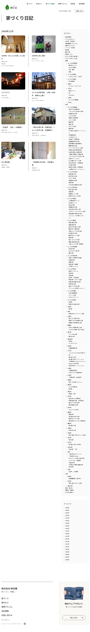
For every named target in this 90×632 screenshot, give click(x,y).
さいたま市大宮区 (72, 172)
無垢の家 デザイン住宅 (75, 279)
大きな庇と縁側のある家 (75, 185)
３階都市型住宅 (73, 370)
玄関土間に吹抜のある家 (75, 213)
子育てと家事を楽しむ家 (75, 327)
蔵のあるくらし (73, 65)
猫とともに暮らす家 (74, 318)
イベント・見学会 (70, 48)
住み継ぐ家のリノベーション (76, 359)
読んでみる (73, 618)
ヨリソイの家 (72, 295)
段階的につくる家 (73, 194)
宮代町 (69, 437)
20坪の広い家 (72, 430)
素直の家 (71, 182)
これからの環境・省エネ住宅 (76, 329)
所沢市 (69, 396)
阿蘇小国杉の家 (73, 222)
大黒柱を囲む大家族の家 (75, 152)
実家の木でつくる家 (74, 419)
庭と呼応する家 (73, 176)
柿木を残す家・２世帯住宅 (76, 163)
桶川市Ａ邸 (72, 336)
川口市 (69, 88)
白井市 (69, 481)
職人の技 (67, 52)
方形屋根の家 (72, 135)
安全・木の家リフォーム (75, 382)
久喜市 (69, 375)
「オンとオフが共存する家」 (76, 111)
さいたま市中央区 (72, 187)
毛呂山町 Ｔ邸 (73, 449)
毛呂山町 (70, 447)
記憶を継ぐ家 (72, 174)
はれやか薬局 (72, 67)
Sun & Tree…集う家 (74, 251)
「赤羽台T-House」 (74, 456)
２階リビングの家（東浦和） (76, 244)
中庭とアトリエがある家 (75, 231)
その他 (69, 102)
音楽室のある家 (73, 113)
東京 (69, 452)
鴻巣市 (69, 380)
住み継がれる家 (73, 233)
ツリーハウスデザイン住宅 (76, 148)
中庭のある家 (72, 284)
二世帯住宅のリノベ (74, 201)
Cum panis (71, 95)
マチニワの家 (72, 178)
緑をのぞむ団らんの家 (75, 227)
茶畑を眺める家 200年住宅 (76, 400)
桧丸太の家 (72, 205)
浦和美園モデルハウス (71, 43)
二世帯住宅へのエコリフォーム (77, 361)
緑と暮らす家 (72, 425)
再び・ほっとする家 (74, 240)
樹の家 (70, 309)
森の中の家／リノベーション (76, 366)
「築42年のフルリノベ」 (75, 454)
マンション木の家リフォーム (76, 288)
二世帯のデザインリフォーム (76, 169)
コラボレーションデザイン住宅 (77, 211)
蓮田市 (69, 412)
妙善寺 (70, 341)
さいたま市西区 (72, 291)
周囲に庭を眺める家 (74, 242)
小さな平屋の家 (73, 387)
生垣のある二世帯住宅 (75, 398)
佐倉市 (69, 476)
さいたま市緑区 (72, 220)
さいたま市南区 (72, 74)
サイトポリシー (5, 620)
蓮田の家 (71, 414)
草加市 (69, 391)
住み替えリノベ (73, 203)
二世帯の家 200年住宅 (75, 377)
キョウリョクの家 (73, 410)
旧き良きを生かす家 (74, 416)
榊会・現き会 (68, 488)
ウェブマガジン (64, 11)
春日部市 (70, 339)
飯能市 (69, 423)
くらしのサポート (70, 39)
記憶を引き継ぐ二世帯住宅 (76, 167)
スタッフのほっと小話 (71, 58)
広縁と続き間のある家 (75, 282)
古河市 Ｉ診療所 (73, 471)
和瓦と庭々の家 (73, 189)
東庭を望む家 (72, 225)
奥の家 (70, 389)
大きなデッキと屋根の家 (75, 372)
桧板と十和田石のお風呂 (75, 258)
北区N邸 (71, 273)
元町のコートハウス (74, 158)
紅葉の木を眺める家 (74, 304)
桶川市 (69, 332)
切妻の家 (71, 192)
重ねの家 (70, 486)
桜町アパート (72, 91)
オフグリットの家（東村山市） (77, 458)
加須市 (69, 346)
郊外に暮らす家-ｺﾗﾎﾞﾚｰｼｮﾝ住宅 (77, 435)
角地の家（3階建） (74, 264)
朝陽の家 (71, 122)
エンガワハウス (73, 343)
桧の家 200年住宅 (74, 277)
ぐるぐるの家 (72, 116)
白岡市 (69, 428)
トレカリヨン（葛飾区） (75, 460)
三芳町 (69, 98)
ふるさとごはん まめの (75, 76)
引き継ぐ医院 (72, 165)
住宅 (66, 104)
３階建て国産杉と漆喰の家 (76, 154)
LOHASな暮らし (69, 492)
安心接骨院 (72, 81)
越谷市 (69, 385)
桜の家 (70, 302)
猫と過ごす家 (72, 357)
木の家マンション (73, 266)
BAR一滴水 (71, 69)
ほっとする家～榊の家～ (71, 56)
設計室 (67, 50)
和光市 (69, 407)
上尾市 (69, 84)
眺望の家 (71, 128)
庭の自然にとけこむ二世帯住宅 (77, 421)
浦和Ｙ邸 (71, 124)
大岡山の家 (72, 462)
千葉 (66, 474)
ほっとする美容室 (73, 100)
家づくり (29, 4)
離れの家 (71, 253)
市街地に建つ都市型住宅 (75, 150)
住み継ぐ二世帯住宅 (74, 139)
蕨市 (69, 311)
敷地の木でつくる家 (74, 235)
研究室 (73, 4)
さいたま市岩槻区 (72, 247)
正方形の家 (72, 249)
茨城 (69, 469)
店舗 (66, 60)
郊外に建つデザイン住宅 (75, 483)
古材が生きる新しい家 (75, 209)
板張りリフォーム (73, 271)
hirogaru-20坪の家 (74, 363)
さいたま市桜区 (72, 79)
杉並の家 (71, 467)
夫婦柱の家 (72, 260)
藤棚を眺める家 (73, 146)
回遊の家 (71, 262)
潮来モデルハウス (70, 45)
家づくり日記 (50, 4)
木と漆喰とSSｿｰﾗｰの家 (75, 161)
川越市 (69, 368)
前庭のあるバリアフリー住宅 (76, 313)
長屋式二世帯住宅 (73, 118)
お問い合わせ (6, 615)
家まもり (39, 4)
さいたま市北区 (72, 269)
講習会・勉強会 (69, 490)
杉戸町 (69, 442)
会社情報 (82, 4)
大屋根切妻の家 (73, 348)
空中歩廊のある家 (73, 405)
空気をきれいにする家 (75, 196)
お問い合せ (79, 11)
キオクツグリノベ (73, 297)
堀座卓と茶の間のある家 (75, 323)
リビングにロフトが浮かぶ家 (76, 156)
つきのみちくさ (73, 137)
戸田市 (69, 307)
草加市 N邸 (72, 394)
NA (69, 93)
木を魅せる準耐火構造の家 (76, 465)
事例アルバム (62, 4)
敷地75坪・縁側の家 (74, 229)
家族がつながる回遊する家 (76, 320)
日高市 (69, 433)
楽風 (70, 72)
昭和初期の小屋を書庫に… (76, 143)
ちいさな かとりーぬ (75, 86)
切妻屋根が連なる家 (74, 141)
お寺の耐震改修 (73, 293)
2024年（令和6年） (70, 41)
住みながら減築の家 (74, 109)
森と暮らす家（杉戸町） (75, 444)
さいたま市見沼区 (72, 255)
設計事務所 (68, 37)
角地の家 (71, 237)
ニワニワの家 (72, 120)
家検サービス (68, 54)
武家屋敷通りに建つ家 (75, 478)
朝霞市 (69, 325)
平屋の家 (71, 275)
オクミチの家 (72, 126)
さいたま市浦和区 (72, 63)
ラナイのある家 (73, 334)
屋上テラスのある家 (74, 286)
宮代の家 (71, 440)
